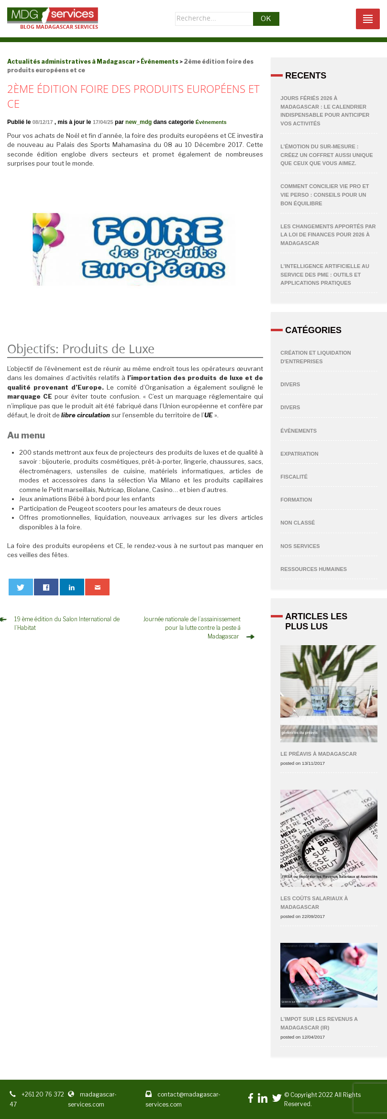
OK (266, 18)
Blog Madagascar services (59, 26)
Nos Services (300, 546)
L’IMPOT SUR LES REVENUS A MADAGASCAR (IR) (318, 1023)
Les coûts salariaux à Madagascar (314, 902)
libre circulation (85, 415)
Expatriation (299, 454)
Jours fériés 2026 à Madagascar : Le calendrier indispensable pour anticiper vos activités (324, 110)
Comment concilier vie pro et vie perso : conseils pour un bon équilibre (324, 194)
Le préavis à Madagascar (318, 754)
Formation (296, 500)
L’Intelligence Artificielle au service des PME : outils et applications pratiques (324, 274)
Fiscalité (294, 477)
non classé (297, 523)
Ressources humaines (313, 569)
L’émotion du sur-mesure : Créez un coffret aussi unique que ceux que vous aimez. (326, 155)
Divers (290, 384)
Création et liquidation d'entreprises (315, 357)
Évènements (211, 122)
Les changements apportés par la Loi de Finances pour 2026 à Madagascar (328, 235)
